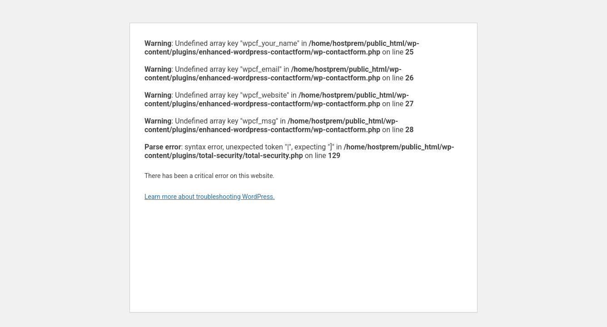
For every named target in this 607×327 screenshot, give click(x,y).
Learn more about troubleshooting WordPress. (209, 196)
